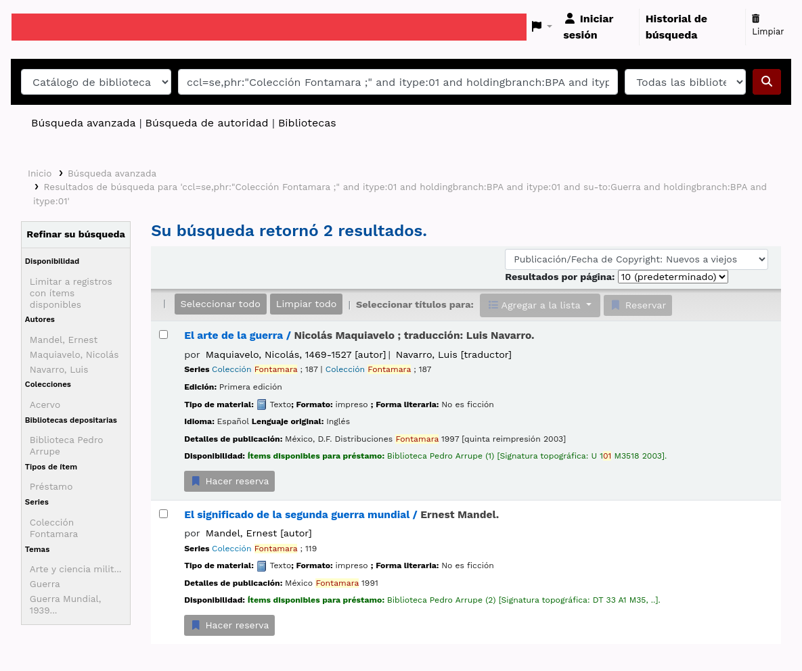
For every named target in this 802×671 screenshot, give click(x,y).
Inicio (39, 173)
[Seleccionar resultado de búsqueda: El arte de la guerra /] (163, 334)
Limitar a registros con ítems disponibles (71, 293)
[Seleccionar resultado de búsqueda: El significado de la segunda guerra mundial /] (163, 513)
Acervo (45, 404)
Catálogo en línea (45, 27)
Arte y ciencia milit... (76, 568)
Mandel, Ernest (63, 339)
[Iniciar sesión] (598, 27)
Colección (254, 369)
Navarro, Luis (59, 369)
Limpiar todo (306, 303)
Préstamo (51, 486)
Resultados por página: (561, 276)
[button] (542, 27)
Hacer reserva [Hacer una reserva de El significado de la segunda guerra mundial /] (229, 625)
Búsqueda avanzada (83, 122)
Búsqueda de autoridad (207, 122)
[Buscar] (767, 82)
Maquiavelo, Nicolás (74, 354)
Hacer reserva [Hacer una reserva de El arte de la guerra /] (229, 481)
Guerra (45, 583)
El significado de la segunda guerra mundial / (341, 515)
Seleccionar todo (221, 303)
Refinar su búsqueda (75, 234)
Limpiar (768, 26)
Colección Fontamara (54, 528)
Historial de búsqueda (676, 26)
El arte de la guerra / (359, 335)
